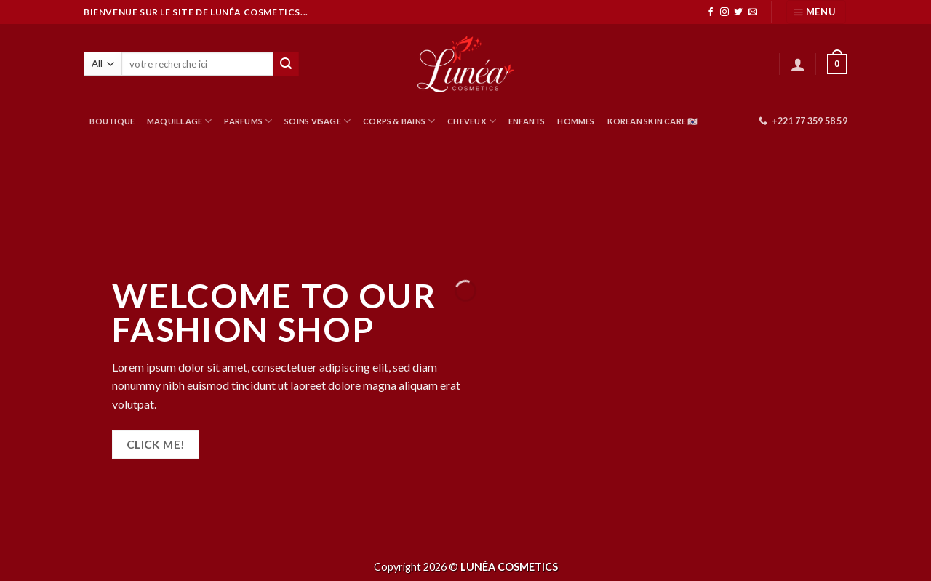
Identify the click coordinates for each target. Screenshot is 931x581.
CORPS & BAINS (399, 121)
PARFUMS (248, 121)
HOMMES (575, 121)
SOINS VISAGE (317, 121)
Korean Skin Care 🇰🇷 (652, 121)
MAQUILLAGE (179, 121)
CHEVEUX (471, 121)
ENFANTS (527, 121)
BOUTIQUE (112, 121)
